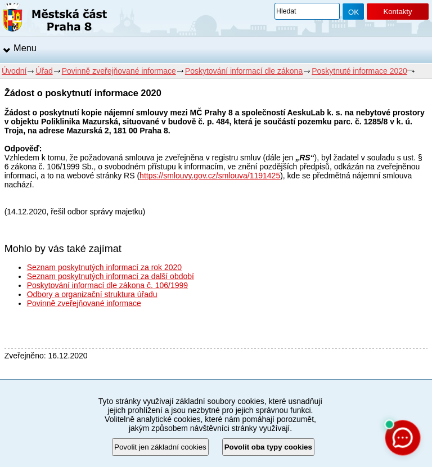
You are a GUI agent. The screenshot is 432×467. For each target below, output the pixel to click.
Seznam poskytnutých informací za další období (110, 276)
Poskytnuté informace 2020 (359, 70)
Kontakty (397, 11)
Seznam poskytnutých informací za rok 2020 (104, 267)
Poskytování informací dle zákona (244, 70)
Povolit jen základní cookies (160, 447)
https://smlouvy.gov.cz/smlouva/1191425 (210, 175)
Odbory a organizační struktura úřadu (92, 294)
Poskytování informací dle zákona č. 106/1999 (107, 285)
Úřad (43, 70)
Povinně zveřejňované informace (119, 70)
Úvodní (14, 70)
